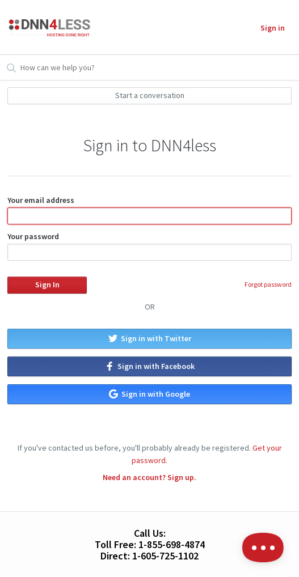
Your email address (149, 209)
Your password (149, 246)
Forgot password (268, 284)
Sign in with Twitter (149, 338)
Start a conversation (149, 95)
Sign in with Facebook (150, 366)
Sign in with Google (149, 394)
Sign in (272, 28)
